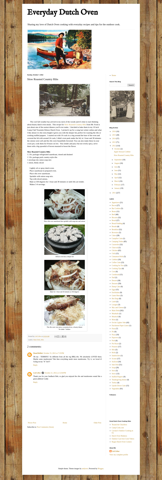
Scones (114, 359)
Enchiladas (115, 292)
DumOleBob (38, 353)
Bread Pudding (117, 223)
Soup (113, 368)
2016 (114, 131)
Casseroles (115, 244)
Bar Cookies (116, 208)
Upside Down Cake (119, 386)
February (117, 185)
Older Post (97, 423)
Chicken (115, 250)
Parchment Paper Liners (120, 326)
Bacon (114, 205)
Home (65, 423)
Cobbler (114, 260)
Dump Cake (116, 287)
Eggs (113, 290)
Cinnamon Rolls (117, 256)
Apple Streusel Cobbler (122, 152)
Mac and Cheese (118, 307)
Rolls (114, 353)
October (117, 149)
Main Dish (36, 340)
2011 (114, 193)
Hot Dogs (115, 299)
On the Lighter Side (119, 322)
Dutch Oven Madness (119, 436)
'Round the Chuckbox (119, 425)
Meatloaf (115, 317)
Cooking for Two (118, 265)
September (118, 160)
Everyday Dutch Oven (62, 12)
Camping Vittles (117, 241)
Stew (113, 371)
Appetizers (115, 202)
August (117, 163)
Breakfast (115, 229)
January (117, 188)
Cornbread (115, 275)
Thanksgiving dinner (119, 380)
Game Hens (116, 295)
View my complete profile (118, 455)
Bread (114, 220)
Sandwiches (116, 356)
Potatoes (115, 347)
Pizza (114, 335)
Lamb (114, 302)
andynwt (85, 469)
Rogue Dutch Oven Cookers (122, 442)
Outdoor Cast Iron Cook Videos (123, 439)
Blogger (100, 469)
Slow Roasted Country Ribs (75, 124)
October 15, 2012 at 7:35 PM (54, 353)
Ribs (42, 340)
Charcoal (115, 248)
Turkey (114, 383)
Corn (113, 272)
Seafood (115, 362)
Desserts (115, 283)
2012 (114, 146)
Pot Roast (115, 344)
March (116, 181)
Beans (114, 211)
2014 (114, 138)
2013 (114, 142)
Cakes (114, 235)
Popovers (115, 338)
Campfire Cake (117, 238)
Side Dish (115, 365)
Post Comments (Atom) (45, 427)
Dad (113, 277)
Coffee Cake (116, 262)
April (116, 178)
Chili (113, 253)
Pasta (114, 329)
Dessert (114, 280)
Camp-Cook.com (118, 428)
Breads (114, 226)
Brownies (115, 232)
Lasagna (115, 305)
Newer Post (32, 423)
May (116, 174)
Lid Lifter (37, 373)
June (116, 170)
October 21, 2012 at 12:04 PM (55, 373)
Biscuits (114, 217)
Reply (35, 365)
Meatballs (115, 314)
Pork (113, 341)
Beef (113, 214)
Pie (113, 332)
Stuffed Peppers (117, 377)
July (116, 167)
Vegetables (115, 389)
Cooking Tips (116, 268)
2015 (114, 135)
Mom (114, 320)
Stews (114, 374)
